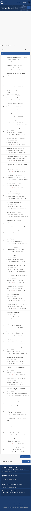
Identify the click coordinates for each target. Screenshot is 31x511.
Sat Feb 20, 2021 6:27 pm (19, 86)
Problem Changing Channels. (14, 438)
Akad (13, 384)
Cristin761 (14, 243)
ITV (7, 430)
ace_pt (9, 306)
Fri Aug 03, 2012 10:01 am (19, 300)
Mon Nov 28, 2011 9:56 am (20, 308)
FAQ (21, 501)
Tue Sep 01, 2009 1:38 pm (19, 405)
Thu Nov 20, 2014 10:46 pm (20, 226)
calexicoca (10, 158)
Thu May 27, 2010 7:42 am (21, 343)
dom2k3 (9, 382)
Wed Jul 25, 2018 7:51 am (19, 171)
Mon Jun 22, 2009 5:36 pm (20, 414)
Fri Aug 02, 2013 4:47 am (21, 261)
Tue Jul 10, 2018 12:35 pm (22, 179)
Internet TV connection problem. (15, 348)
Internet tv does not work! (13, 191)
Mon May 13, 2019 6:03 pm (20, 144)
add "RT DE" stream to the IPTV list (16, 73)
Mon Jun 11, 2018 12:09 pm (20, 198)
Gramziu (19, 508)
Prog (13, 61)
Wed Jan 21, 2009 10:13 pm (20, 434)
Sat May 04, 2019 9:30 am (20, 152)
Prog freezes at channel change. (15, 357)
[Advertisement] (15, 26)
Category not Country (12, 447)
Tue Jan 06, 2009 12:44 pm (20, 443)
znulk (9, 241)
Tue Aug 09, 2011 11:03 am (21, 318)
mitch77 (9, 361)
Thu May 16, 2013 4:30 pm (20, 271)
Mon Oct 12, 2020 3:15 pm (20, 99)
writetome (10, 424)
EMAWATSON (11, 249)
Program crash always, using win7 (15, 138)
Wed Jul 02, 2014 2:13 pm (19, 233)
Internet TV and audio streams (15, 103)
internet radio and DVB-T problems (16, 409)
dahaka (9, 206)
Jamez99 (14, 261)
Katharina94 (14, 251)
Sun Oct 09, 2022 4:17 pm (19, 61)
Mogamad (11, 177)
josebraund (11, 97)
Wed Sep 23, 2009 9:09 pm (20, 384)
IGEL (9, 441)
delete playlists (11, 148)
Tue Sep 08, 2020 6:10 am (19, 108)
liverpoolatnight (11, 316)
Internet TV (9, 286)
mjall (13, 198)
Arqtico (10, 259)
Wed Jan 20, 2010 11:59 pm (21, 353)
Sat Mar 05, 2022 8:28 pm (19, 79)
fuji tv (8, 247)
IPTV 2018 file (10, 175)
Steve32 (9, 169)
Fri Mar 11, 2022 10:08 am (20, 69)
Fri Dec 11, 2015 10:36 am (22, 216)
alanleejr (11, 196)
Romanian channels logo (13, 294)
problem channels (11, 230)
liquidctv (10, 325)
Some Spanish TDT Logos (13, 256)
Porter (13, 69)
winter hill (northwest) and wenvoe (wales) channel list (16, 389)
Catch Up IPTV (10, 83)
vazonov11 (14, 216)
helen (9, 132)
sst (8, 372)
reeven (9, 298)
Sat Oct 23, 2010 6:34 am (20, 327)
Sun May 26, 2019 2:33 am (21, 134)
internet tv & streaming (13, 401)
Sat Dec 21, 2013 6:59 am (22, 243)
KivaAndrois (10, 333)
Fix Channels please (12, 57)
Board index (8, 45)
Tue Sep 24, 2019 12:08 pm (23, 124)
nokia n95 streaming (12, 340)
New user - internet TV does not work (16, 322)
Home (1, 45)
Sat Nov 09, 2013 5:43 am (22, 251)
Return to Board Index (6, 461)
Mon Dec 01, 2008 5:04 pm (21, 451)
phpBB (10, 507)
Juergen (13, 353)
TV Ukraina (9, 65)
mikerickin (10, 351)
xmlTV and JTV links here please (15, 202)
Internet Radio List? (12, 156)
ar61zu (9, 412)
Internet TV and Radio (10, 7)
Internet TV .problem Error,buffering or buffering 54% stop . (17, 165)
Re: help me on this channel (14, 220)
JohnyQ (9, 269)
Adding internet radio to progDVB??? (16, 378)
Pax (8, 76)
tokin (9, 288)
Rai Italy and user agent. (13, 238)
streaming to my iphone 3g (14, 312)
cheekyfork (10, 341)
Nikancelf (14, 134)
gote (9, 59)
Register (24, 2)
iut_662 (9, 403)
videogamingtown (12, 432)
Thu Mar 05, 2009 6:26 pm (19, 426)
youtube (9, 212)
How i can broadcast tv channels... (15, 129)
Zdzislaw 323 (10, 67)
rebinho (9, 214)
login (10, 106)
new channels (10, 183)
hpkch (13, 327)
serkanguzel (10, 114)
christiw (13, 343)
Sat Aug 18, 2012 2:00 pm (19, 290)
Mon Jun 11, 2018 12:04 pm (20, 208)
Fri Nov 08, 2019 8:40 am (19, 116)
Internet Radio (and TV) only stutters (16, 265)
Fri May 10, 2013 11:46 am (19, 282)
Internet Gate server (12, 304)
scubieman (10, 122)
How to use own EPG (12, 121)
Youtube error (10, 332)
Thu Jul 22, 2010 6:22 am (19, 335)
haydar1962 (11, 142)
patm (9, 85)
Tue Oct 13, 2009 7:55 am (19, 374)
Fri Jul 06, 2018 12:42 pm (19, 187)
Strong (10, 150)
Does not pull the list (12, 113)
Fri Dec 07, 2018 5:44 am (19, 160)
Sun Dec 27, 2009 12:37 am (21, 363)
